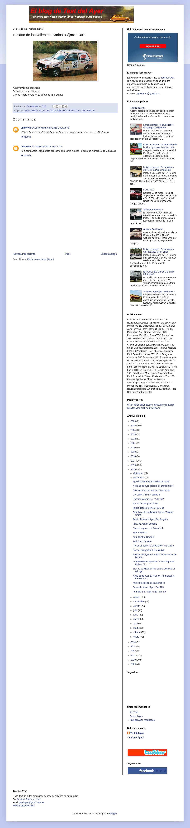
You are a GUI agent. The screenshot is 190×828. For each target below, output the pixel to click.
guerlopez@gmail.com (149, 93)
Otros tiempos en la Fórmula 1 (148, 528)
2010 (133, 659)
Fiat (40, 111)
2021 (133, 443)
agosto (137, 606)
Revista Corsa (63, 111)
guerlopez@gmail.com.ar (31, 802)
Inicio (68, 254)
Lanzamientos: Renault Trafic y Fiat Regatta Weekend (158, 126)
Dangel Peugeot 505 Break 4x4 (148, 550)
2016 (133, 465)
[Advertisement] (65, 228)
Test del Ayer (167, 77)
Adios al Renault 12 (153, 209)
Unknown (26, 127)
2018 (133, 456)
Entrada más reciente (24, 254)
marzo (136, 628)
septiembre (139, 601)
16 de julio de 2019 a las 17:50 (47, 146)
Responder (26, 136)
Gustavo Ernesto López (29, 799)
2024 (133, 430)
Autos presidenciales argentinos (149, 583)
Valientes (90, 111)
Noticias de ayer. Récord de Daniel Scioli (153, 486)
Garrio (46, 111)
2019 (133, 452)
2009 (133, 664)
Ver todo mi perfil (135, 737)
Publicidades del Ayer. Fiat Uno (148, 508)
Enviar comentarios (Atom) (40, 259)
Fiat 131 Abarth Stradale (145, 524)
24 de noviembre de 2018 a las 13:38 (50, 127)
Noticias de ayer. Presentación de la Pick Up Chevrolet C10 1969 (160, 146)
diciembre (138, 473)
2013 (133, 646)
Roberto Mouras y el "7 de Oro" (148, 499)
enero (136, 636)
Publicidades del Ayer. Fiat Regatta (150, 519)
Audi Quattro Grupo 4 (143, 537)
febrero (137, 632)
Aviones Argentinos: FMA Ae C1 (159, 291)
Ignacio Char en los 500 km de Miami (151, 481)
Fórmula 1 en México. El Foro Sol (149, 591)
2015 (133, 469)
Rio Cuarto (76, 111)
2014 (133, 642)
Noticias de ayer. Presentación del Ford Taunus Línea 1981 (158, 168)
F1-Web (134, 712)
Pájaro (53, 111)
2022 (133, 438)
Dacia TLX (148, 189)
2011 (133, 655)
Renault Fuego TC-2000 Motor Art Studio (153, 545)
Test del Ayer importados (142, 720)
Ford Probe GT (140, 532)
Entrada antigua (109, 254)
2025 (133, 425)
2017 (133, 460)
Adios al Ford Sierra (153, 229)
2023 (133, 434)
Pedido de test (137, 107)
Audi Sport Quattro (142, 541)
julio (135, 610)
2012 (133, 651)
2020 (133, 447)
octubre (137, 597)
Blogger (113, 813)
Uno (83, 111)
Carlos (27, 111)
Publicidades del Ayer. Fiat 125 (148, 587)
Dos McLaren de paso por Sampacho (151, 490)
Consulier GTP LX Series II (146, 494)
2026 (133, 421)
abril (135, 623)
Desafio (34, 111)
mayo (136, 619)
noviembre (138, 477)
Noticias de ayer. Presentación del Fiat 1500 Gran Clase (158, 250)
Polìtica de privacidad (23, 805)
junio (136, 614)
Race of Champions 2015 (145, 503)
